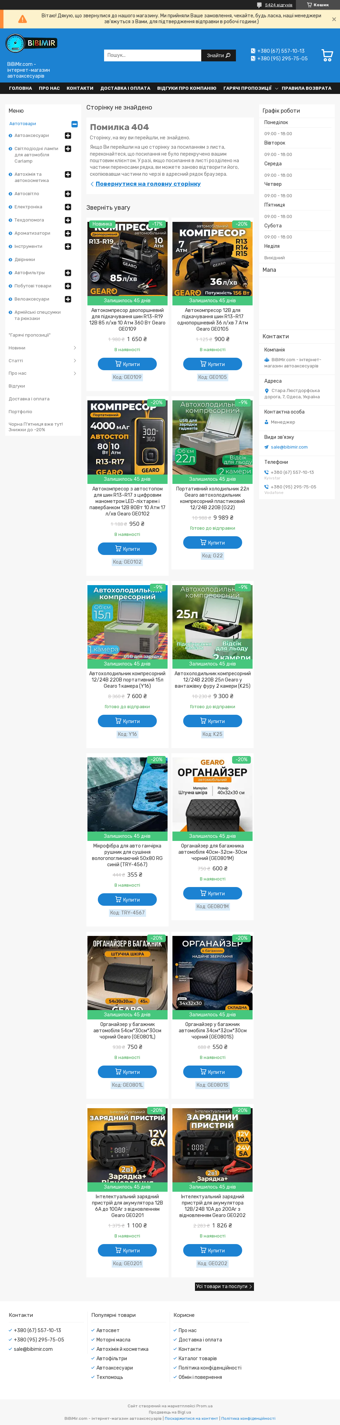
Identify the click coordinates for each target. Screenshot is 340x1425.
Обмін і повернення (200, 1377)
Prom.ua (204, 1406)
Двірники (25, 259)
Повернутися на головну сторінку (148, 183)
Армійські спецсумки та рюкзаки (38, 315)
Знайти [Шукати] (216, 55)
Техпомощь (109, 1377)
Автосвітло (27, 193)
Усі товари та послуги (221, 1286)
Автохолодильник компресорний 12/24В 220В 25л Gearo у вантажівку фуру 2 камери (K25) (213, 680)
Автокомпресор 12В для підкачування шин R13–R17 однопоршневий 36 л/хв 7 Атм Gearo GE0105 (212, 319)
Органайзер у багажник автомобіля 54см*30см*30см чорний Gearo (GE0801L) (127, 1031)
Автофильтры (30, 272)
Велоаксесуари (32, 299)
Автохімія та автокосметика (32, 177)
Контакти (80, 88)
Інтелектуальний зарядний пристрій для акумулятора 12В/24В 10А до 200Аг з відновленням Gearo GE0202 (212, 1206)
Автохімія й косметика (122, 1349)
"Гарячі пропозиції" (30, 335)
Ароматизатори (32, 233)
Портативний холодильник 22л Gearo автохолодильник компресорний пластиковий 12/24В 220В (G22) (212, 498)
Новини (17, 347)
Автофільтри (111, 1359)
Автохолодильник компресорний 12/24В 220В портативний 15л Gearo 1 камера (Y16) (127, 680)
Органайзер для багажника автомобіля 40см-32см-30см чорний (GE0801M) (212, 852)
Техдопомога (29, 220)
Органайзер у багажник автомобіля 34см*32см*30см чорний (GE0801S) (213, 1031)
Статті (16, 360)
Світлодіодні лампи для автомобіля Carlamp (36, 155)
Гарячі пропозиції (247, 88)
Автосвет (108, 1330)
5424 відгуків (278, 4)
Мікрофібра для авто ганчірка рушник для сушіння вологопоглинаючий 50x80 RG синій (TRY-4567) (127, 855)
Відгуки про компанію (186, 88)
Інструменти (28, 246)
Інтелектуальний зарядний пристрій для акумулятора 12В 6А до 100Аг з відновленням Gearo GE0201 (127, 1206)
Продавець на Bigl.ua (170, 1412)
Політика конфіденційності (210, 1368)
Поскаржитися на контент (191, 1418)
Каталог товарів (198, 1359)
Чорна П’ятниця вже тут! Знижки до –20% (36, 427)
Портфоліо (20, 411)
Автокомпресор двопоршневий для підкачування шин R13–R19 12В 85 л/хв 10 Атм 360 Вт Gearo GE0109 (127, 319)
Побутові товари (33, 285)
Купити (131, 364)
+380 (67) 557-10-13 (37, 1330)
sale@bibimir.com (289, 447)
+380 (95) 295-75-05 (39, 1340)
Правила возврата (306, 88)
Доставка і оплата (125, 88)
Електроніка (28, 206)
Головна (20, 88)
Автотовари (22, 123)
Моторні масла (113, 1340)
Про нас (49, 88)
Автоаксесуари (32, 135)
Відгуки (17, 386)
